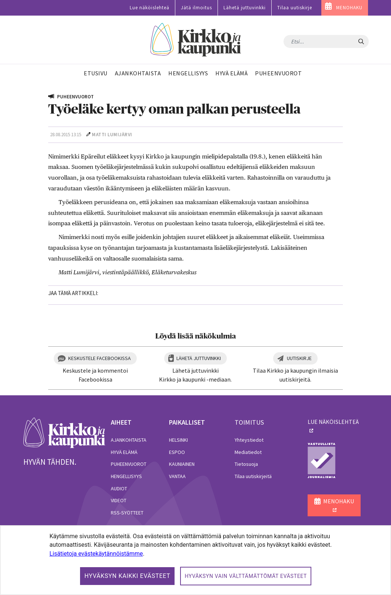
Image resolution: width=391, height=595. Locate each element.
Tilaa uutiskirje (294, 7)
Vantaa (177, 476)
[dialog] (195, 560)
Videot (118, 500)
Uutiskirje (299, 358)
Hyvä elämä (124, 452)
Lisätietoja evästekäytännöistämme (96, 553)
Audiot (119, 488)
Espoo (177, 452)
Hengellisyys (126, 476)
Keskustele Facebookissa (99, 358)
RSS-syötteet (127, 512)
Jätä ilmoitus (196, 7)
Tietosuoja (246, 464)
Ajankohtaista (128, 440)
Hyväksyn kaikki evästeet (127, 575)
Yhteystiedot (249, 440)
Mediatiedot (248, 452)
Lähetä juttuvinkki (244, 7)
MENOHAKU (349, 7)
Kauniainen (182, 464)
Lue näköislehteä (149, 7)
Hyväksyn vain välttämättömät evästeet (246, 576)
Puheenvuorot (128, 464)
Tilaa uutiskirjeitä (253, 476)
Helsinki (178, 440)
